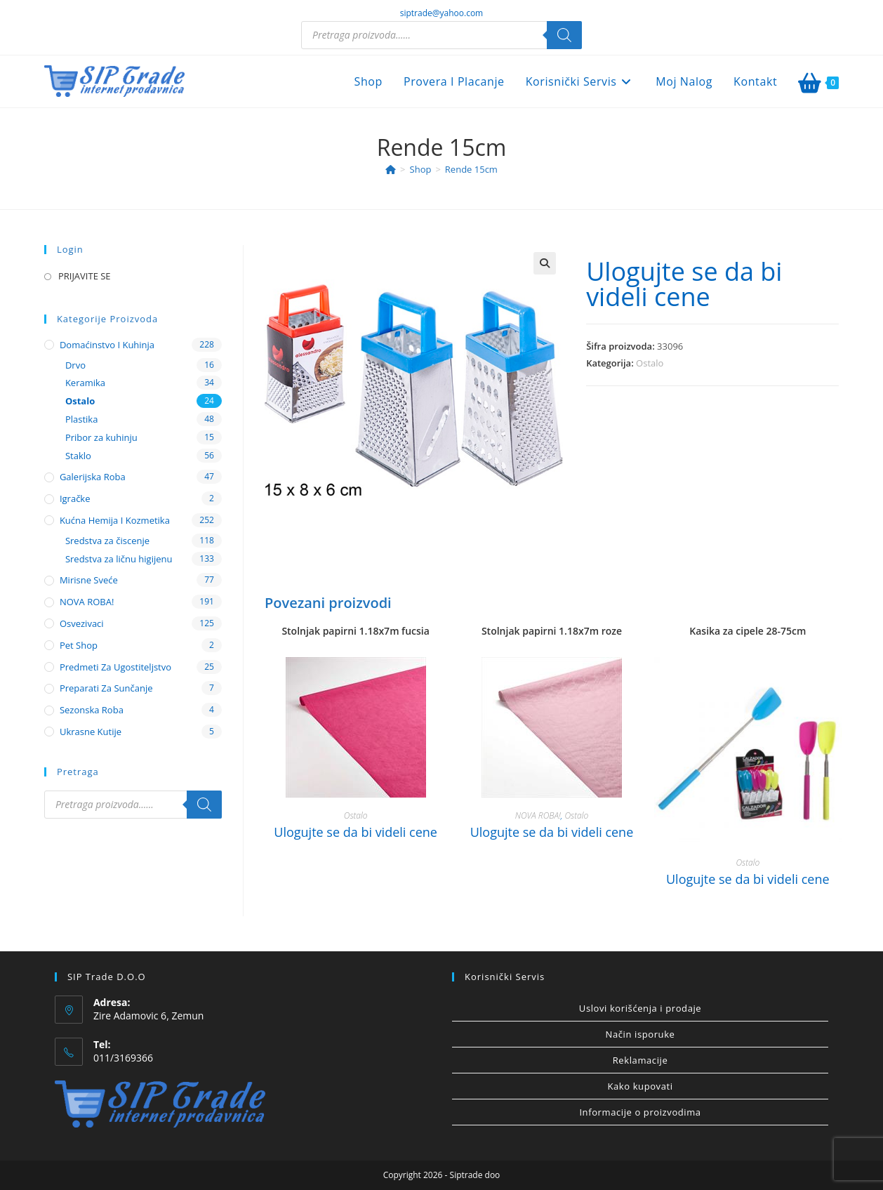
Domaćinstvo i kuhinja (107, 344)
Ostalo (649, 363)
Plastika (81, 419)
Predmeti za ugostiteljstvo (115, 667)
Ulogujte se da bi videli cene (684, 284)
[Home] (390, 169)
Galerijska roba (93, 476)
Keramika (85, 382)
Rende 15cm (471, 169)
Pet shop (79, 645)
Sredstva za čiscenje (107, 540)
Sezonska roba (92, 709)
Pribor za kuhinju (101, 437)
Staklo (78, 455)
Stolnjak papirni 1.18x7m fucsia (355, 630)
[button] (544, 263)
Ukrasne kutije (90, 731)
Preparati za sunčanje (106, 688)
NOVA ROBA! (538, 815)
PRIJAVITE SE (84, 276)
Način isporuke (640, 1034)
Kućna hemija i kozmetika (115, 520)
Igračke (75, 498)
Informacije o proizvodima (640, 1112)
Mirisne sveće (89, 580)
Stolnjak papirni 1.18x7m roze (552, 630)
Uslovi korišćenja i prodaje (640, 1008)
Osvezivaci (82, 623)
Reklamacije (640, 1060)
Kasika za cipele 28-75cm (747, 630)
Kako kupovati (639, 1086)
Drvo (75, 365)
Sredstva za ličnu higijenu (119, 559)
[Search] (564, 35)
